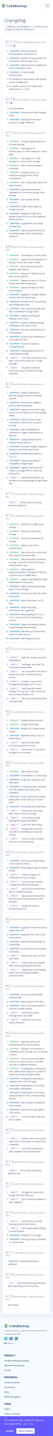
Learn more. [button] (28, 1424)
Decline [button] (9, 1431)
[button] (9, 1343)
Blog (6, 1392)
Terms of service (12, 1414)
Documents (9, 1387)
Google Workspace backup (16, 1361)
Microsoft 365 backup (14, 1365)
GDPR (7, 1409)
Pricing (7, 1370)
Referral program (12, 1397)
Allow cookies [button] (25, 1431)
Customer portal (11, 1382)
